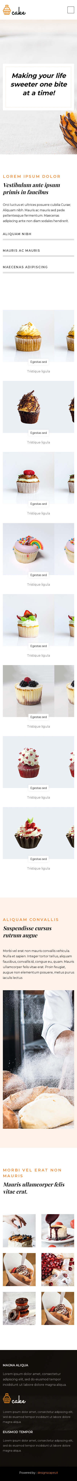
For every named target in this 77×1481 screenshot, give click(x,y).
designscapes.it (48, 1472)
